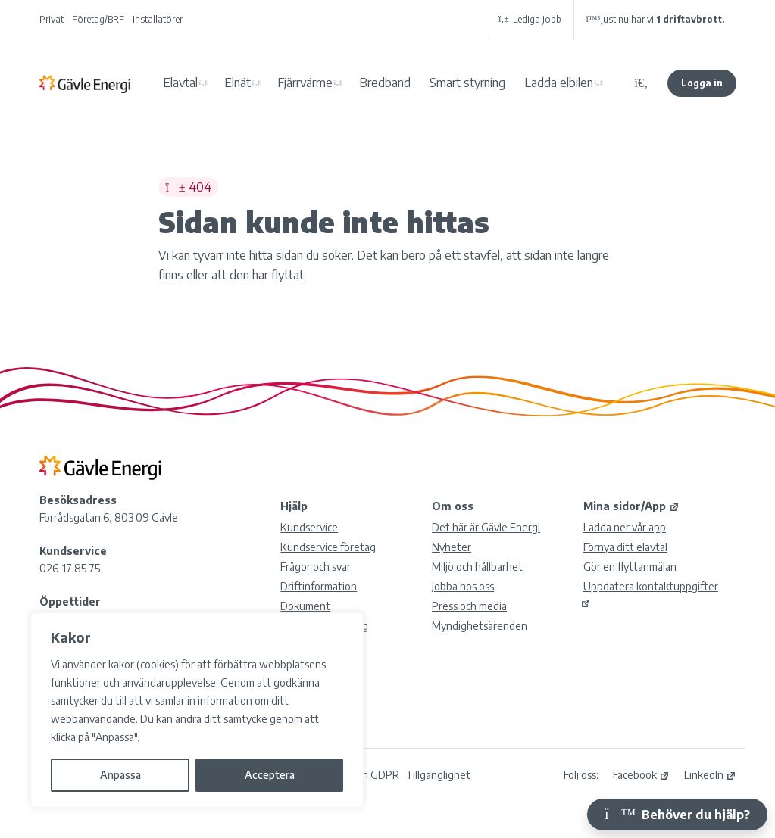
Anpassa (120, 774)
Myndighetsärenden (479, 625)
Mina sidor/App (631, 506)
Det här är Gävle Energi (486, 527)
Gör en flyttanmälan (630, 566)
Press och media (469, 606)
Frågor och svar (315, 566)
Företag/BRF (98, 19)
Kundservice (309, 527)
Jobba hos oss (463, 586)
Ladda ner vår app (624, 527)
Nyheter (451, 546)
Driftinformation (318, 586)
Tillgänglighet (437, 774)
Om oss (452, 506)
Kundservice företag (328, 546)
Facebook (640, 774)
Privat (51, 19)
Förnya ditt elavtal (625, 546)
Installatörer (158, 19)
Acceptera (270, 774)
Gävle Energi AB (84, 83)
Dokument (305, 606)
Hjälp (294, 506)
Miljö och (477, 566)
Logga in (702, 83)
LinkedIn (709, 774)
